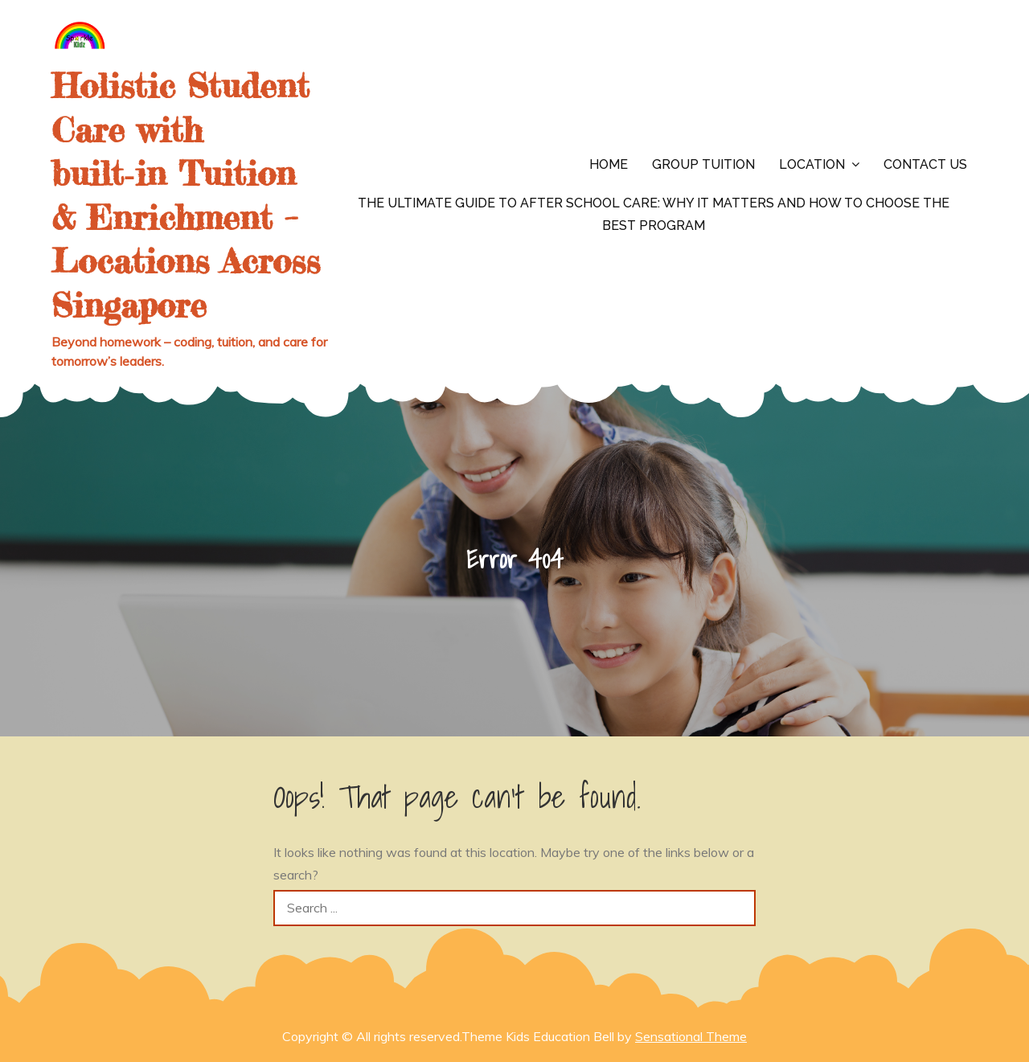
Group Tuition (703, 164)
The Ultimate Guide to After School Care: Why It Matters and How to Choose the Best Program (653, 214)
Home (608, 164)
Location (812, 164)
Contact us (925, 164)
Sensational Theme (691, 1036)
